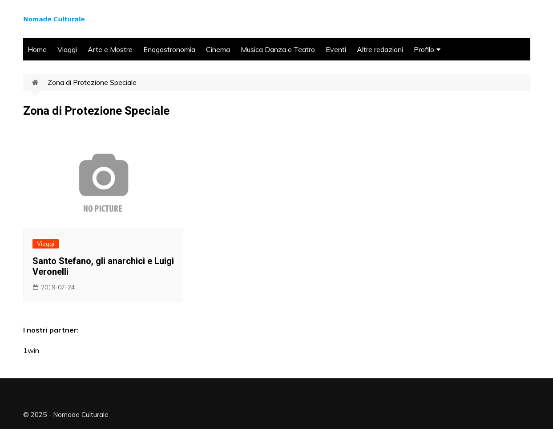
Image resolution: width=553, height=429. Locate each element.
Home (37, 49)
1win (31, 350)
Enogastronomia (169, 49)
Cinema (218, 49)
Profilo (424, 49)
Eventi (336, 49)
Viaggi (67, 49)
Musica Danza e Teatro (278, 49)
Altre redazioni (380, 49)
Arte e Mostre (110, 49)
